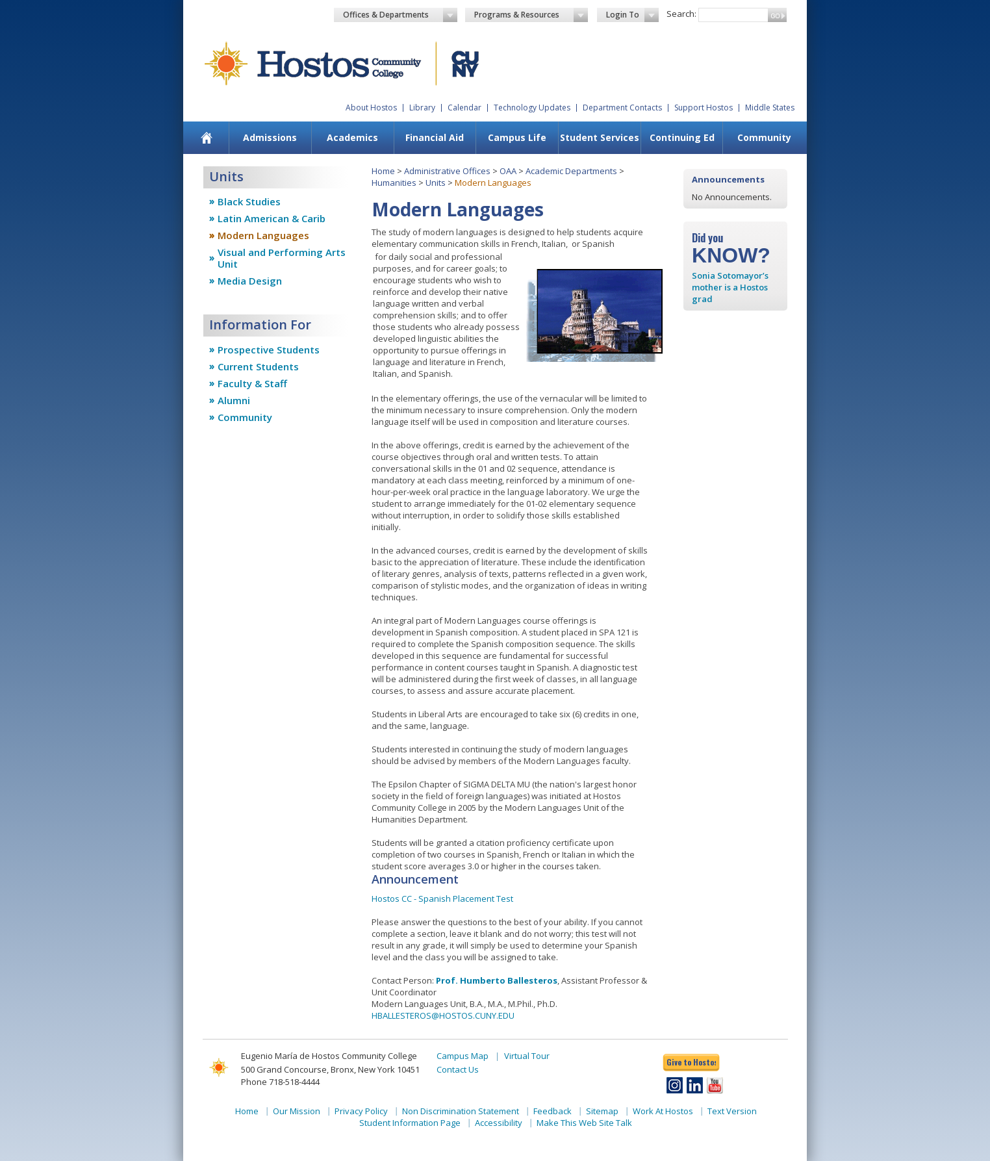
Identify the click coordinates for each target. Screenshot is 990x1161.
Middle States (769, 107)
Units (435, 182)
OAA (508, 171)
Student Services (599, 137)
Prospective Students (269, 349)
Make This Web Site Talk (584, 1123)
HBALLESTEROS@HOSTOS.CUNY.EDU (443, 1015)
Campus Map (463, 1056)
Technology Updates (532, 107)
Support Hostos (703, 107)
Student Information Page (410, 1123)
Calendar (464, 107)
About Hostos (371, 107)
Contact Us (458, 1069)
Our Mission (296, 1111)
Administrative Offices (447, 171)
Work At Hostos (663, 1111)
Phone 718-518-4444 (280, 1082)
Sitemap (602, 1111)
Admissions (270, 137)
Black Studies (249, 201)
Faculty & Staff (252, 383)
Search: (681, 13)
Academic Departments (571, 171)
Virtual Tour (527, 1056)
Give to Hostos (691, 1061)
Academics (352, 137)
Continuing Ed (682, 137)
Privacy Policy (361, 1111)
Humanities (394, 182)
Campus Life (517, 137)
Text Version (732, 1111)
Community (764, 137)
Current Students (258, 366)
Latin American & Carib (271, 218)
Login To (632, 15)
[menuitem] (207, 137)
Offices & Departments (400, 15)
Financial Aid (434, 137)
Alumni (234, 400)
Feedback (552, 1111)
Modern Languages (263, 235)
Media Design (250, 281)
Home (383, 171)
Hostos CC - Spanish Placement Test (442, 898)
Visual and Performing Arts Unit (282, 258)
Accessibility (498, 1123)
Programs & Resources (531, 15)
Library (422, 107)
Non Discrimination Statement (460, 1111)
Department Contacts (622, 107)
